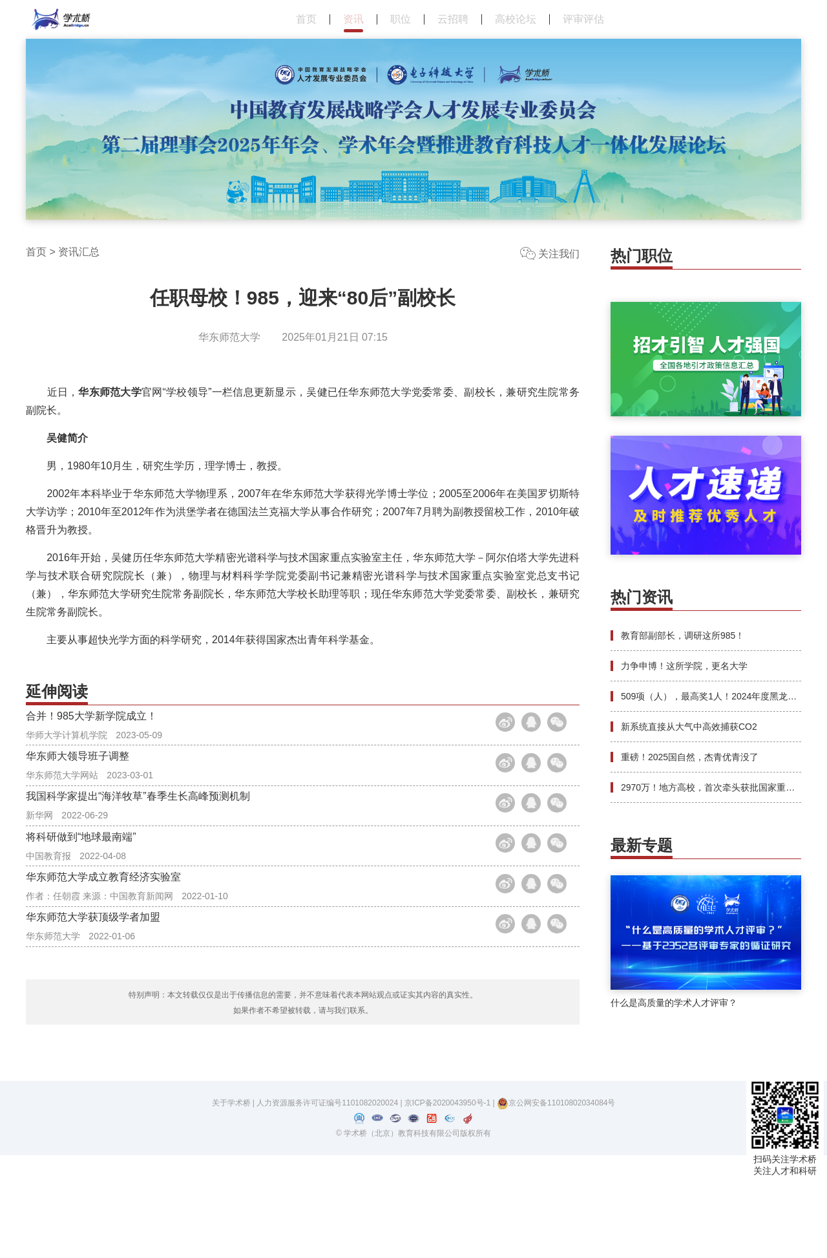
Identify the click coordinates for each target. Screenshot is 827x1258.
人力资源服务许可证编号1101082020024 (328, 1205)
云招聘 (452, 19)
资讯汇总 (78, 251)
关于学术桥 (231, 1205)
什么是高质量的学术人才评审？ (674, 1002)
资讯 (353, 19)
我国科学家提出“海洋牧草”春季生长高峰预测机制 (138, 850)
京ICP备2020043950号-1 (448, 1205)
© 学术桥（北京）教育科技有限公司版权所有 (413, 1236)
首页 (306, 19)
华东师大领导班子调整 (77, 789)
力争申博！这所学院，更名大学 (684, 666)
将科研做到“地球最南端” (81, 911)
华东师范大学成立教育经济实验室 (103, 973)
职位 (400, 19)
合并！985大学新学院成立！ (91, 727)
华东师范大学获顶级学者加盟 (93, 1034)
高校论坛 (515, 19)
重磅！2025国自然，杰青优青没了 (690, 757)
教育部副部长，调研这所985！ (682, 635)
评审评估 (583, 19)
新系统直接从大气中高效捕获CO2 (689, 726)
